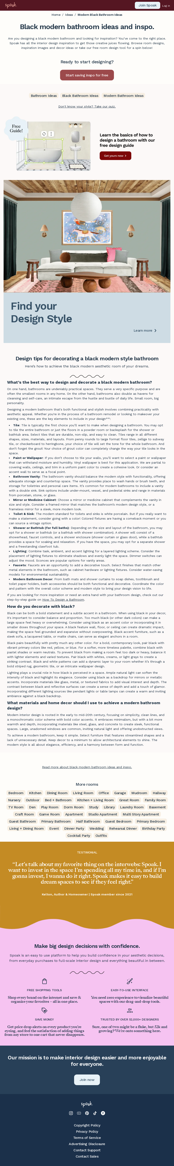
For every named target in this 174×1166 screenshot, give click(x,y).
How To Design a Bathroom (63, 599)
